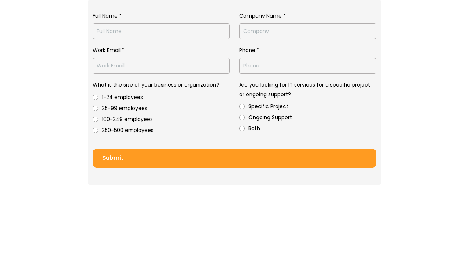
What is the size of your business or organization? (156, 84)
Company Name (262, 15)
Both (254, 128)
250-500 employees (128, 130)
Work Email (109, 50)
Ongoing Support (270, 117)
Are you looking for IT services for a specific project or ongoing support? (304, 89)
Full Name (107, 15)
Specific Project (268, 106)
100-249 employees (127, 119)
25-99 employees (124, 108)
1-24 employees (122, 97)
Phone (249, 50)
